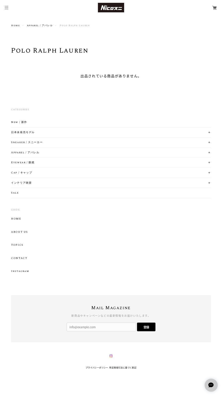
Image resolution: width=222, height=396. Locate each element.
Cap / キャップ (21, 173)
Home (15, 25)
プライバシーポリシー (97, 367)
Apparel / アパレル (40, 25)
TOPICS (17, 245)
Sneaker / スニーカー (27, 142)
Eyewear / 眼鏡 (22, 162)
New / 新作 (19, 122)
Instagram (20, 271)
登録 (146, 327)
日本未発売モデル (23, 132)
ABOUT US (19, 232)
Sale (15, 193)
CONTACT (19, 258)
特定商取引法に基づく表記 (122, 367)
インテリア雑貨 (21, 183)
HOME (16, 218)
